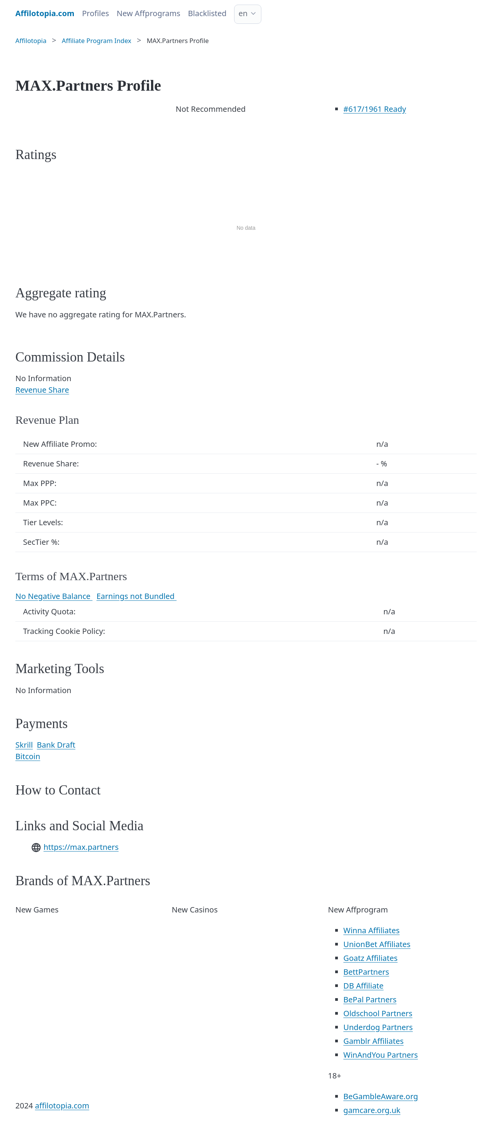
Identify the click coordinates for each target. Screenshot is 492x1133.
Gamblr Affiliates (373, 1041)
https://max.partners (80, 847)
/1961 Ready (374, 109)
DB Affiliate (363, 985)
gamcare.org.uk (371, 1110)
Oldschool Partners (377, 1013)
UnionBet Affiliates (377, 944)
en (243, 13)
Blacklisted (207, 13)
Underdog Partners (378, 1027)
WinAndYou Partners (380, 1055)
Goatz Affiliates (370, 958)
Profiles (95, 13)
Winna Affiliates (371, 930)
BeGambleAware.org (380, 1096)
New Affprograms (148, 13)
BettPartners (366, 972)
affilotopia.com (62, 1105)
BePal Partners (369, 999)
